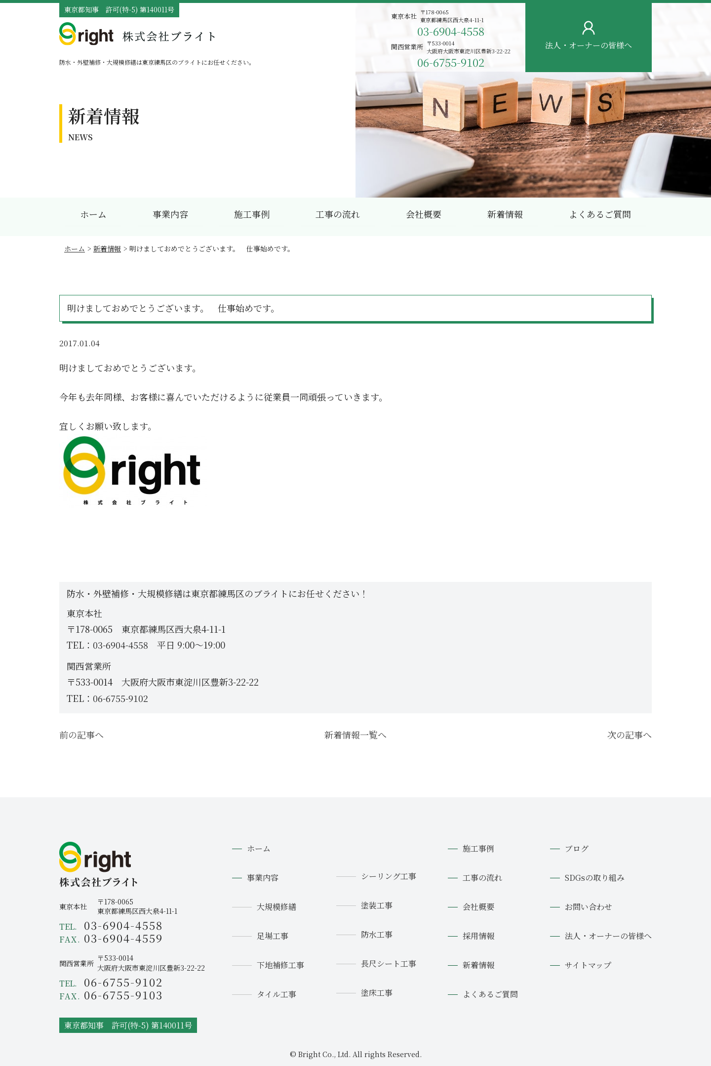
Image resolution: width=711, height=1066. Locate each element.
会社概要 (423, 213)
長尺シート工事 (388, 963)
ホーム (93, 213)
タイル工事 (276, 994)
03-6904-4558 (450, 31)
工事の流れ (338, 213)
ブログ (577, 848)
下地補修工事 (280, 965)
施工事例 (252, 213)
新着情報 (505, 213)
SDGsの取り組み (595, 877)
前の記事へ (81, 734)
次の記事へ (629, 734)
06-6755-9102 (450, 62)
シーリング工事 (388, 876)
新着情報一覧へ (355, 734)
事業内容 (170, 213)
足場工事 (272, 936)
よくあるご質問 (600, 213)
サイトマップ (588, 965)
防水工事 (377, 934)
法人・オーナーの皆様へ (608, 936)
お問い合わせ (694, 152)
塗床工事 (377, 992)
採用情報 (478, 936)
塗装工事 (377, 905)
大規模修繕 (276, 906)
